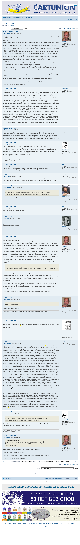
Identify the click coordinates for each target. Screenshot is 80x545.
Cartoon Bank (54, 523)
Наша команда (47, 478)
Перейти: (39, 468)
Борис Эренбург (7, 144)
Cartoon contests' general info (19, 523)
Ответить (6, 29)
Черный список (28, 17)
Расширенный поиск (59, 1)
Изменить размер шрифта (76, 17)
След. (76, 461)
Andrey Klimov (7, 176)
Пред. (4, 461)
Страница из (67, 28)
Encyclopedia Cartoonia (44, 523)
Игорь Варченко (7, 90)
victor (5, 166)
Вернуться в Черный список (9, 468)
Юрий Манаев (7, 129)
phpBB (34, 481)
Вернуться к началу (76, 85)
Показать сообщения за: (21, 461)
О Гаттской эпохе (8, 23)
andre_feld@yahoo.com (45, 526)
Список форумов (8, 17)
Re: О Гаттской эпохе (10, 32)
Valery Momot (6, 218)
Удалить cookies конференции (57, 478)
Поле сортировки (43, 461)
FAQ (65, 19)
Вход (76, 19)
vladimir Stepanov (7, 187)
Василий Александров (66, 330)
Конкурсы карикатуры (18, 17)
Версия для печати (73, 17)
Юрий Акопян (7, 33)
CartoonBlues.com (32, 523)
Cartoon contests (7, 523)
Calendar (71, 523)
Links (76, 523)
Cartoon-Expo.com (63, 523)
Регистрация (70, 19)
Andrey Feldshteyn (11, 25)
